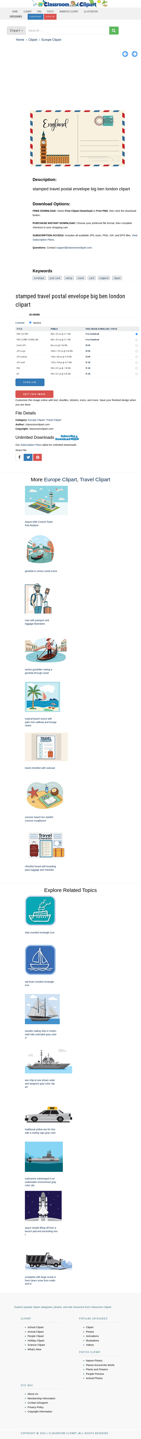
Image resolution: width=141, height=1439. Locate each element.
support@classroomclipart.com (74, 247)
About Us (33, 1393)
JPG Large (20, 351)
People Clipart (36, 1336)
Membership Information (41, 1398)
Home (15, 11)
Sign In (50, 17)
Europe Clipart (51, 39)
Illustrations (92, 1340)
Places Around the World (100, 1365)
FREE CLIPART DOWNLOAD (27, 339)
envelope (39, 277)
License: (20, 322)
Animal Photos (94, 1378)
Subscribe (35, 17)
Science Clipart (36, 1344)
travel (81, 277)
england (103, 277)
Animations (92, 1336)
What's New (34, 1349)
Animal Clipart (36, 1331)
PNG (39, 11)
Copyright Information (40, 1411)
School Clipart (36, 1327)
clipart (117, 277)
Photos (90, 1331)
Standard (37, 323)
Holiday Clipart (36, 1340)
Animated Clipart (68, 11)
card (91, 277)
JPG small (20, 362)
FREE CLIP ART (22, 334)
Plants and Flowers (97, 1369)
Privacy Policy (36, 1407)
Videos (90, 1344)
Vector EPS (21, 345)
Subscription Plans (31, 444)
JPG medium (21, 357)
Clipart (28, 11)
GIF (17, 374)
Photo (50, 11)
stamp (68, 277)
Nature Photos (94, 1360)
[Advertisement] (70, 84)
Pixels (54, 329)
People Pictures (95, 1373)
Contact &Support (38, 1402)
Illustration (91, 11)
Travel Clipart (53, 419)
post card (55, 277)
